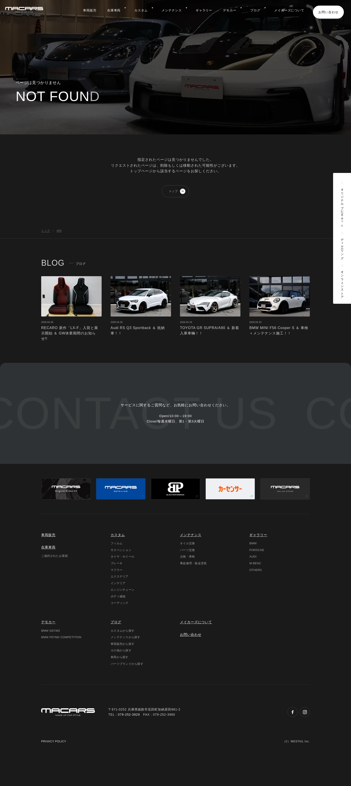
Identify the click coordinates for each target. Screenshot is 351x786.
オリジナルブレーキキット (342, 206)
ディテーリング (342, 247)
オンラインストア (342, 283)
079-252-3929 (129, 748)
